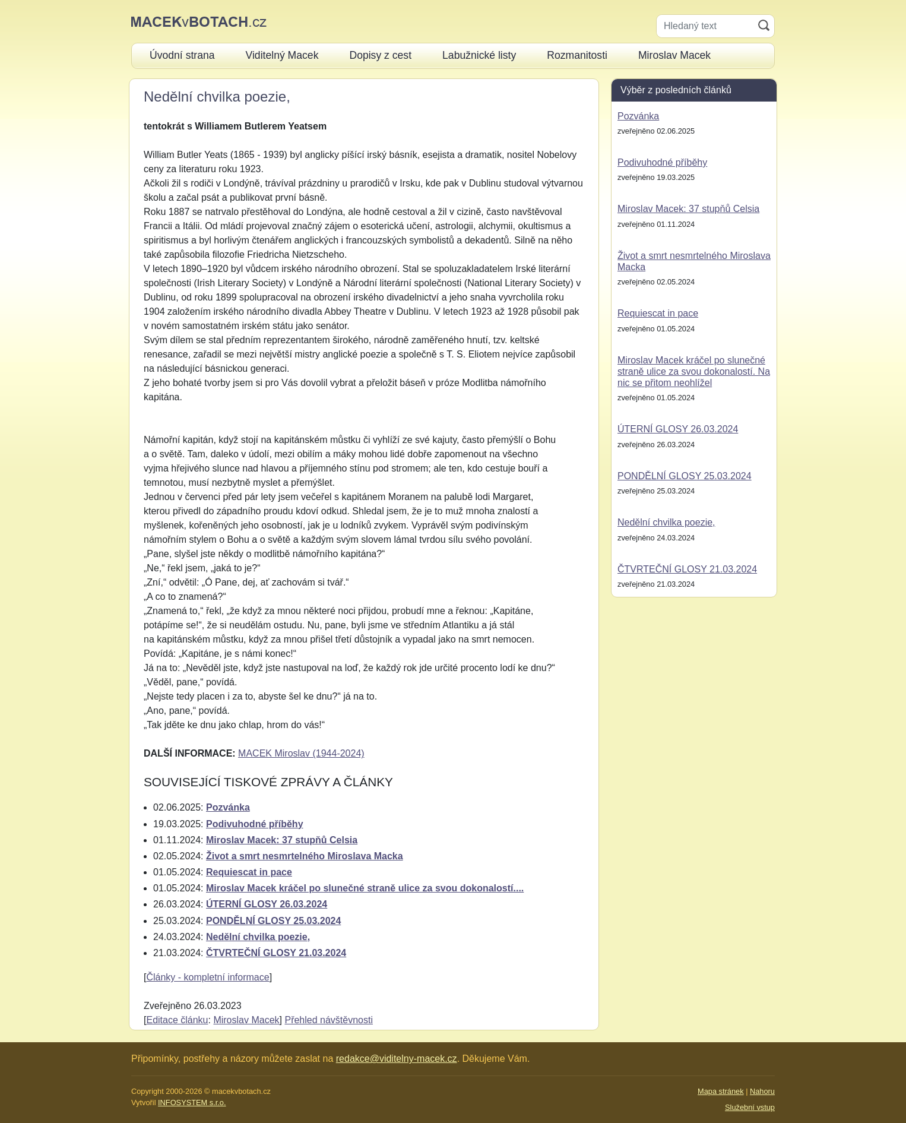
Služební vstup (750, 1107)
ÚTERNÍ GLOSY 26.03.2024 (266, 904)
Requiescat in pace (249, 872)
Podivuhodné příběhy (254, 824)
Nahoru (762, 1091)
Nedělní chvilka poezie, (258, 937)
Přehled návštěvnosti (328, 1020)
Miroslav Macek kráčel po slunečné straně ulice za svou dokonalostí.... (365, 888)
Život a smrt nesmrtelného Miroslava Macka (304, 856)
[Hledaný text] (705, 26)
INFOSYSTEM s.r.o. (192, 1102)
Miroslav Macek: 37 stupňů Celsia (281, 840)
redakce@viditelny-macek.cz (396, 1059)
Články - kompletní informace (207, 977)
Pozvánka (228, 807)
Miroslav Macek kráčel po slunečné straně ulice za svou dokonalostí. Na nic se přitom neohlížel (693, 371)
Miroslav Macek (246, 1020)
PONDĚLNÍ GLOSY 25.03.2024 (273, 921)
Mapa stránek (721, 1091)
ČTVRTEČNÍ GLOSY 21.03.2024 (276, 953)
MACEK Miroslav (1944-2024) (301, 753)
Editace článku (177, 1020)
